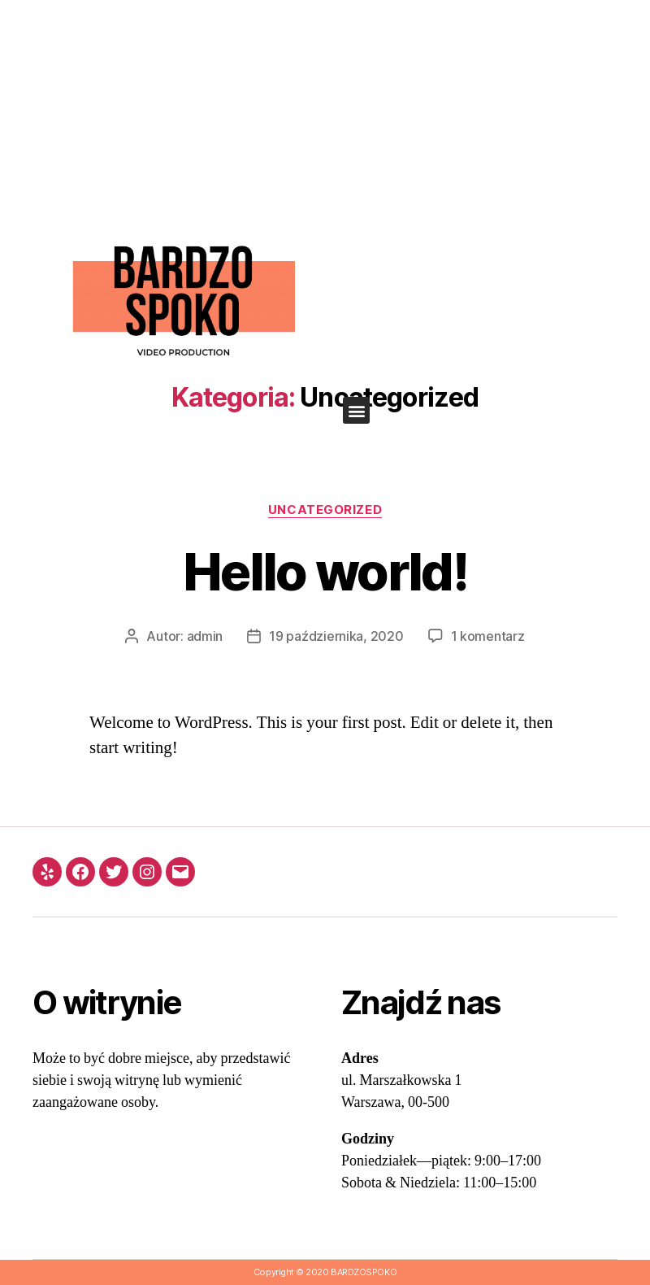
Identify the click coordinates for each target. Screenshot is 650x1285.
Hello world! (325, 571)
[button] (356, 410)
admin (205, 636)
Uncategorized (325, 510)
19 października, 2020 (336, 636)
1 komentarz (488, 636)
